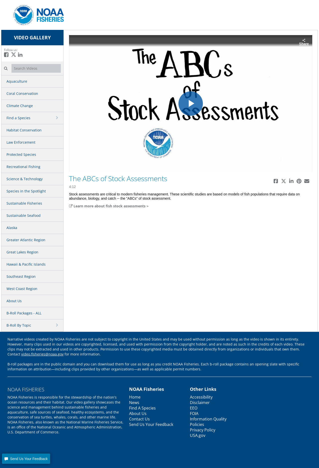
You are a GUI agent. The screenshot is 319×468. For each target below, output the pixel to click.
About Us (14, 300)
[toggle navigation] (57, 118)
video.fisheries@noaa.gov (42, 354)
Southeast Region (21, 276)
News (134, 402)
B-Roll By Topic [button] (18, 325)
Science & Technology (24, 178)
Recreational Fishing (23, 166)
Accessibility (201, 397)
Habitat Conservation (24, 130)
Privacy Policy (202, 430)
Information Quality (208, 419)
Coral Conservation (22, 93)
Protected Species (21, 154)
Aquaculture (16, 81)
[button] (26, 459)
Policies (197, 424)
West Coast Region (21, 288)
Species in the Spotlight (26, 191)
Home (135, 397)
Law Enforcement (20, 142)
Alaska (11, 227)
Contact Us (139, 419)
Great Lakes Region (22, 252)
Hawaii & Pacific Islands (26, 264)
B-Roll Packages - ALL (23, 313)
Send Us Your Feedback (151, 424)
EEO (193, 408)
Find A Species (142, 408)
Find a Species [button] (18, 118)
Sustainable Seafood (23, 215)
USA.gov (197, 435)
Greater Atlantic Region (25, 239)
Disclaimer (200, 402)
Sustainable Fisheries (24, 203)
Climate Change (19, 105)
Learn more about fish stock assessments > (109, 206)
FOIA (194, 413)
